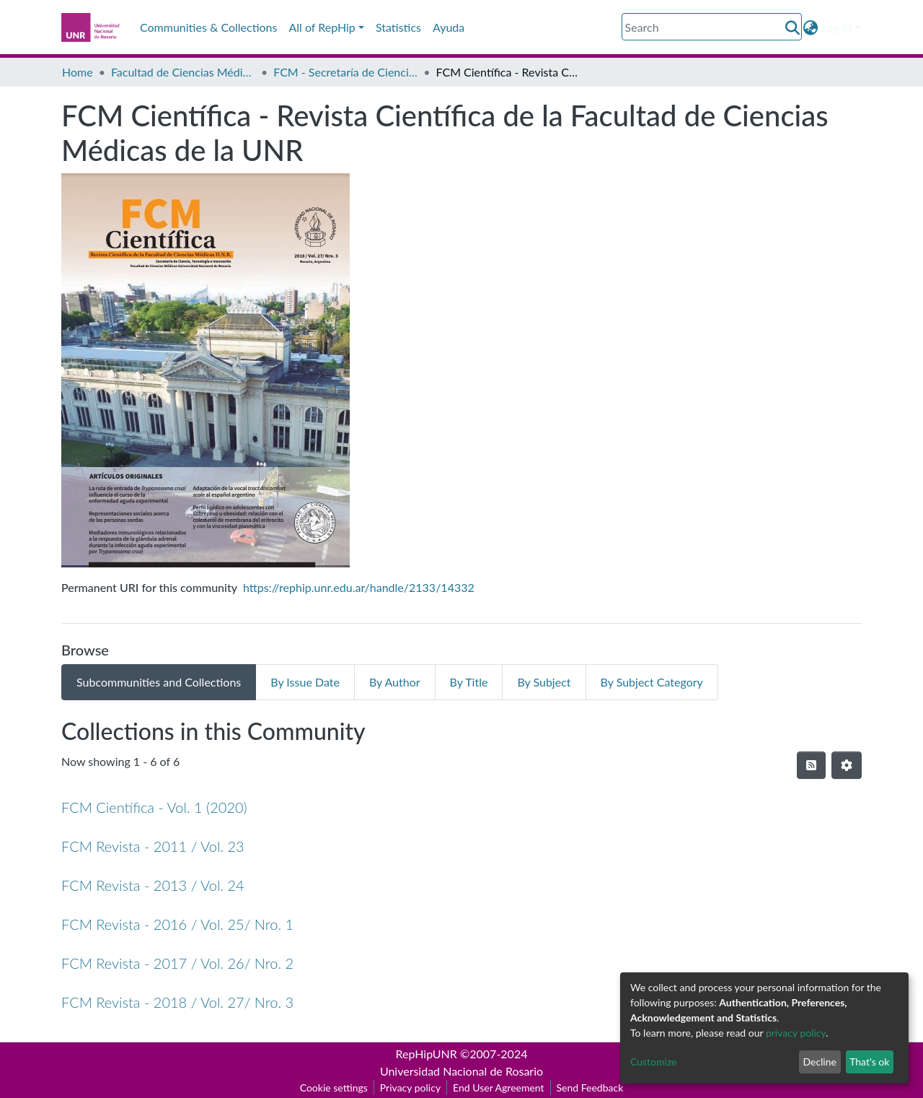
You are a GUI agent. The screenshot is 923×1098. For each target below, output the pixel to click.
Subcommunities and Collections (158, 682)
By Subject (543, 682)
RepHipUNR (426, 1053)
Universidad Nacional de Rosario (461, 1071)
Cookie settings (334, 1087)
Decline (819, 1061)
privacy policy (796, 1033)
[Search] (712, 26)
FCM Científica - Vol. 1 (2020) (154, 807)
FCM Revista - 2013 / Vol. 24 (152, 885)
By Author (394, 682)
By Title (469, 682)
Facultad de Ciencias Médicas (183, 72)
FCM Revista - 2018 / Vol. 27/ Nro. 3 (177, 1002)
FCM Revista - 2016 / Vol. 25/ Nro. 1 (177, 924)
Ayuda (448, 27)
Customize (653, 1061)
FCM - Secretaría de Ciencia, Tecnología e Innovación (345, 72)
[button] (811, 27)
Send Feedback (590, 1087)
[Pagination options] (846, 765)
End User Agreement (498, 1087)
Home (77, 72)
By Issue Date (305, 682)
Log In (836, 27)
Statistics (398, 27)
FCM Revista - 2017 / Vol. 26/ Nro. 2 (177, 963)
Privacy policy (410, 1087)
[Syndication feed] (811, 765)
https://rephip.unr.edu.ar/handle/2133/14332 (358, 587)
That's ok (869, 1061)
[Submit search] (793, 27)
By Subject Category (652, 682)
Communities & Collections (208, 27)
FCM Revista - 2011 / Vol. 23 (152, 846)
